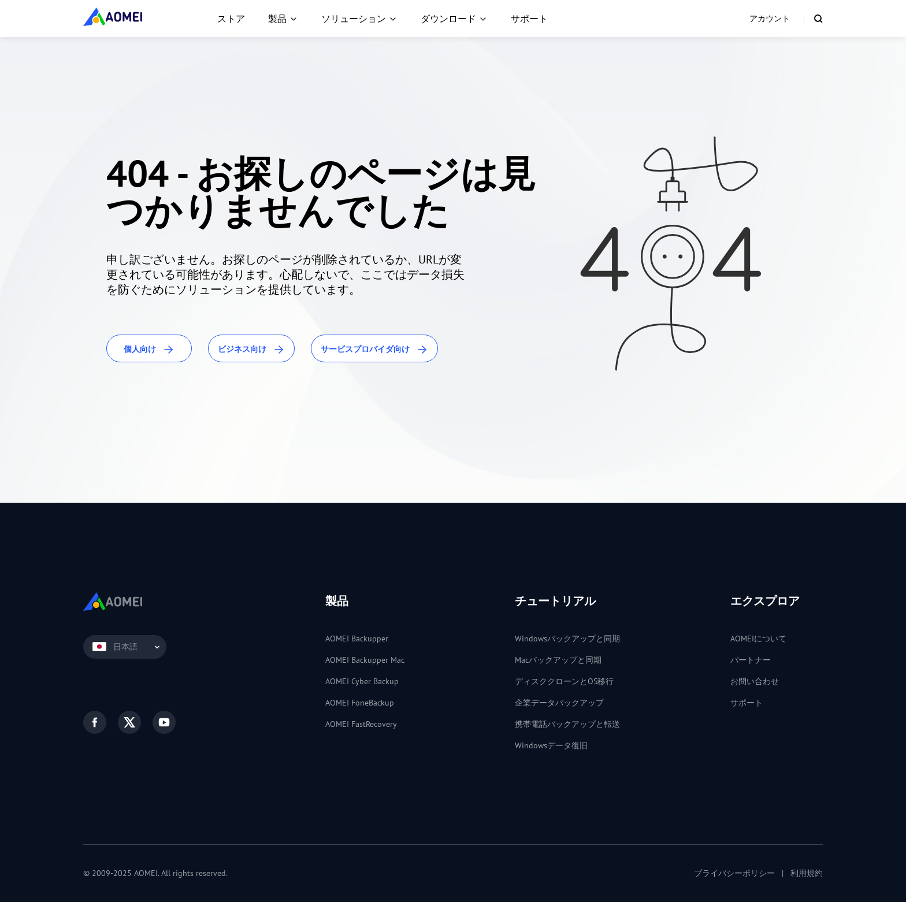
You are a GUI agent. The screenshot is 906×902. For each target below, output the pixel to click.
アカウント (769, 18)
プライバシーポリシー (734, 873)
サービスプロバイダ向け (374, 350)
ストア (231, 18)
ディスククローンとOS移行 (564, 681)
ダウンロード (448, 18)
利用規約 (806, 873)
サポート (529, 18)
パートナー (750, 660)
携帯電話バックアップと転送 (567, 724)
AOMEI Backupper (356, 638)
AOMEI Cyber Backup (362, 681)
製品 (277, 18)
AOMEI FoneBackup (359, 702)
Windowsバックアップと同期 (567, 638)
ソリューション (353, 18)
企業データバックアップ (559, 702)
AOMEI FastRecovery (361, 724)
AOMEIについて (758, 638)
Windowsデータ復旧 (551, 745)
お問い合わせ (754, 681)
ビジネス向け (251, 350)
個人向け (149, 350)
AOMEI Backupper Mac (364, 660)
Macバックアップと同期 (558, 660)
